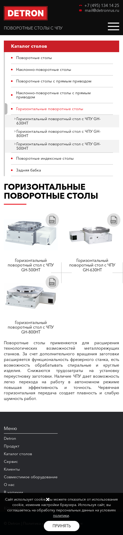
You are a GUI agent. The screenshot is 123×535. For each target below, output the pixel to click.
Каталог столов (18, 453)
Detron (10, 438)
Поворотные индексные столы (45, 158)
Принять (62, 525)
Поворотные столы (34, 57)
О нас (9, 484)
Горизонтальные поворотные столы (49, 108)
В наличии (13, 492)
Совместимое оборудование (31, 476)
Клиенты (12, 469)
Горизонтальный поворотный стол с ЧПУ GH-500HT (58, 146)
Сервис (11, 461)
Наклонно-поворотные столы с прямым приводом (53, 95)
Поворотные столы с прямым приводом (53, 81)
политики (61, 515)
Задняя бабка (28, 170)
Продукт (11, 446)
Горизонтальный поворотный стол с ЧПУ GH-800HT (58, 133)
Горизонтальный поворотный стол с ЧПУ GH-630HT (58, 121)
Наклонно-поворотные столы (43, 69)
